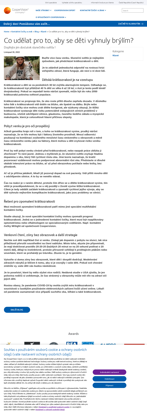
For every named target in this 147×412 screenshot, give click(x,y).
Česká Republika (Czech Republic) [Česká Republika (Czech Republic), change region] (131, 2)
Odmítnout (109, 379)
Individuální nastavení (109, 373)
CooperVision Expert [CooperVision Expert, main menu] (64, 10)
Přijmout (109, 386)
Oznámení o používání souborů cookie (54, 408)
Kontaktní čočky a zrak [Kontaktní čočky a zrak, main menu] (92, 10)
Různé (43, 31)
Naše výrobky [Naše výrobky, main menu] (43, 10)
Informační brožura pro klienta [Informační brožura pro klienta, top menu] (102, 2)
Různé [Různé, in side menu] (116, 55)
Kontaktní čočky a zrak (21, 31)
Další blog (17, 309)
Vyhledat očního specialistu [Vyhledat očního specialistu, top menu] (72, 2)
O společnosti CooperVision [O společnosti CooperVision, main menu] (50, 17)
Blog (37, 31)
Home (6, 31)
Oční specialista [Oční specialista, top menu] (51, 2)
